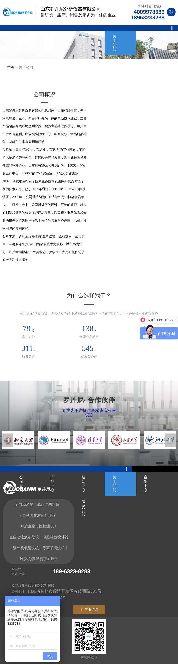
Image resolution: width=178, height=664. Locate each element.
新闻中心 (83, 42)
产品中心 (52, 42)
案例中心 (145, 42)
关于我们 (114, 42)
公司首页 (21, 42)
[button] (7, 440)
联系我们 (83, 66)
